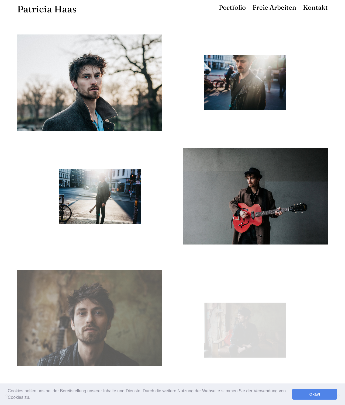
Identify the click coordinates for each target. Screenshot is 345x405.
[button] (32, 398)
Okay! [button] (314, 394)
